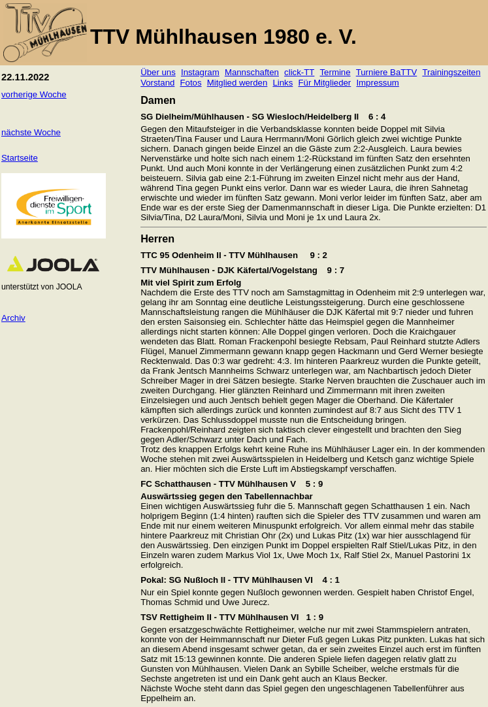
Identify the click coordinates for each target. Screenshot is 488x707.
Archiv (13, 318)
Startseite (19, 158)
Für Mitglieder (324, 83)
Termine (335, 72)
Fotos (191, 83)
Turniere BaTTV (386, 72)
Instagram (200, 72)
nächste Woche (31, 132)
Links (282, 83)
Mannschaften (252, 72)
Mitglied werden (237, 83)
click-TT (299, 72)
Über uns (158, 72)
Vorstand (157, 83)
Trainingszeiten (451, 72)
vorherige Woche (34, 94)
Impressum (377, 83)
